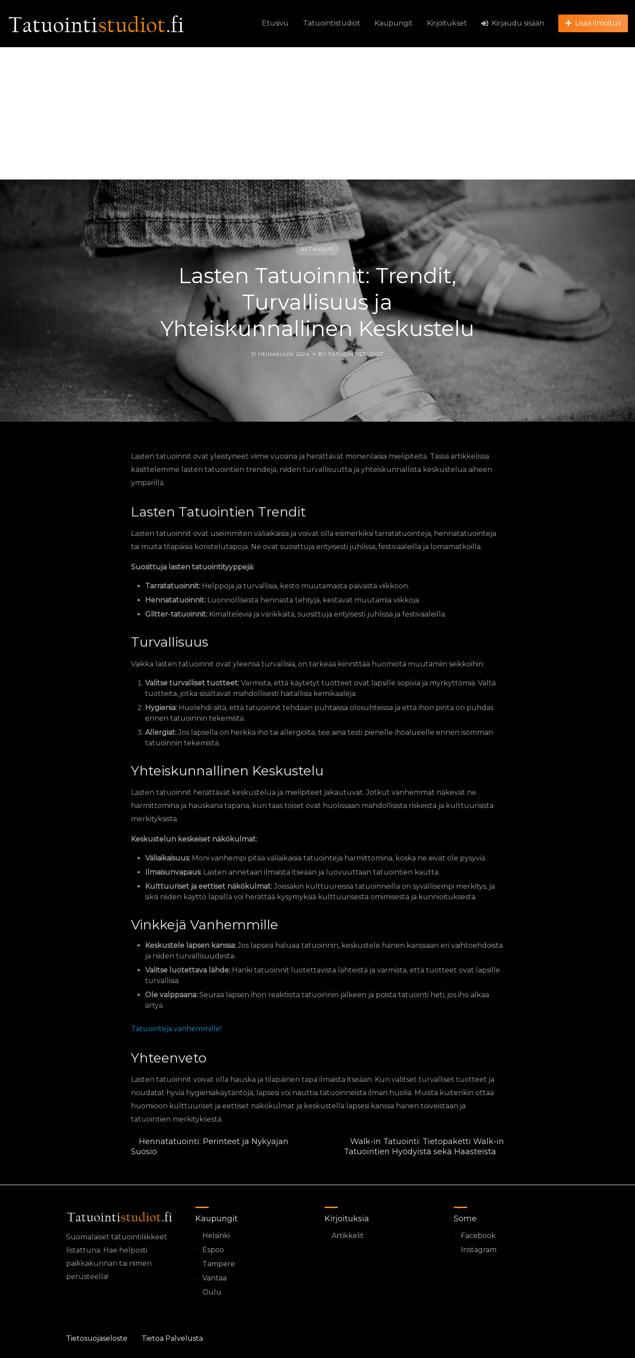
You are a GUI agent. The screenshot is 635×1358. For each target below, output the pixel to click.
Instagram (479, 1250)
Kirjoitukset (447, 23)
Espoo (213, 1250)
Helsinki (216, 1235)
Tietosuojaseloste (96, 1338)
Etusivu (275, 23)
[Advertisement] (317, 113)
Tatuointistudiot (331, 23)
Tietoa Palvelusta (172, 1338)
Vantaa (214, 1278)
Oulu (211, 1292)
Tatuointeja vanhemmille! (176, 1029)
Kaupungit (393, 23)
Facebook (478, 1235)
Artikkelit (317, 249)
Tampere (218, 1264)
